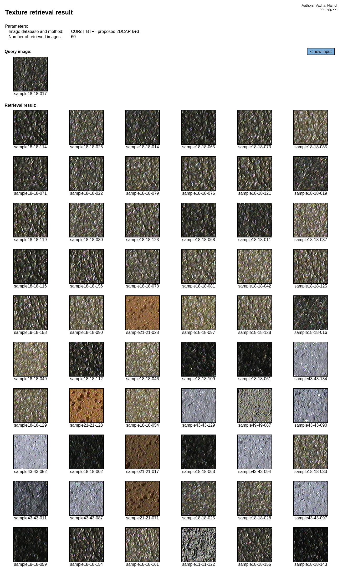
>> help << (328, 9)
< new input (321, 51)
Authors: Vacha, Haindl (319, 5)
